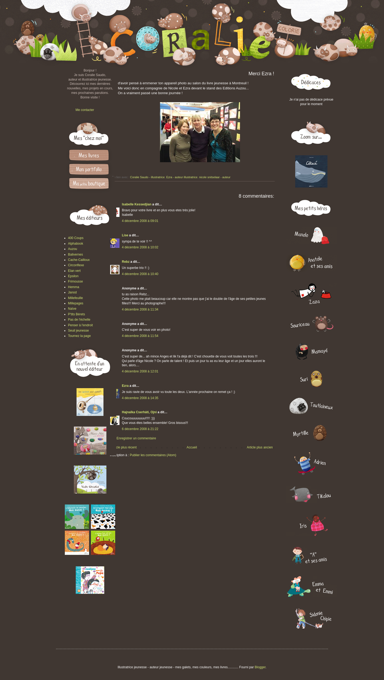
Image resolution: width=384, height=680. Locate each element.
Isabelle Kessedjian (136, 204)
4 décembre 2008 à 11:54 (140, 336)
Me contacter (84, 110)
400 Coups (75, 238)
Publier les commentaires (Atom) (153, 455)
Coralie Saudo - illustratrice (147, 177)
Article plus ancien (260, 447)
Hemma (73, 287)
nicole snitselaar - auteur (214, 177)
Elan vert (74, 271)
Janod (72, 292)
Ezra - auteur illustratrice (181, 177)
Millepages (75, 303)
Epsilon (73, 276)
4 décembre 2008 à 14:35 (140, 398)
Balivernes (75, 254)
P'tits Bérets (76, 314)
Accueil (192, 447)
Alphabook (75, 243)
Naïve (72, 309)
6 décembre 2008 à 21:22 (140, 429)
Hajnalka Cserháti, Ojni (139, 412)
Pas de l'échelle (79, 319)
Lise (125, 235)
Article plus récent (124, 447)
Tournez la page (79, 336)
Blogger (260, 667)
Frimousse (75, 281)
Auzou (72, 249)
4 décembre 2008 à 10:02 (140, 247)
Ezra (125, 386)
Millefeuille (75, 298)
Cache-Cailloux (79, 260)
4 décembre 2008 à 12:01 (140, 371)
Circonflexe (76, 265)
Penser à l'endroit (80, 325)
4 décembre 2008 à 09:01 (140, 221)
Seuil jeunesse (78, 330)
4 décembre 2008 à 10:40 (140, 274)
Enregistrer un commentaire (136, 438)
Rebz (126, 262)
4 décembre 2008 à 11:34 (140, 309)
